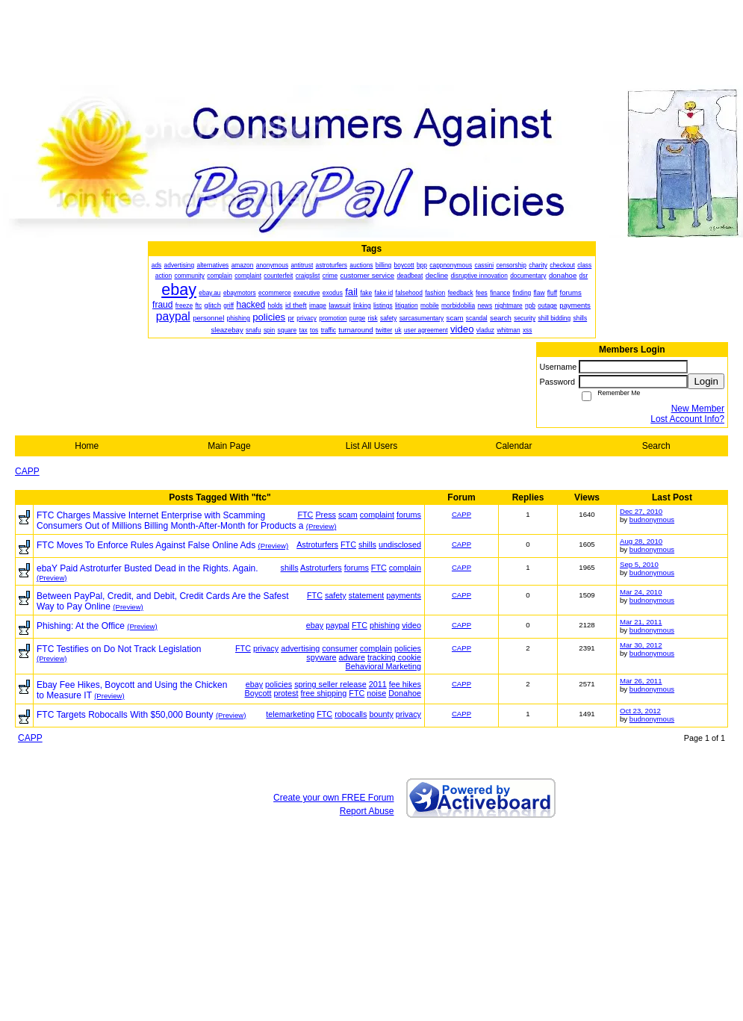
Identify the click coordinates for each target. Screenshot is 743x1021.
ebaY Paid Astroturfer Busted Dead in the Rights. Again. (147, 568)
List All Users (371, 446)
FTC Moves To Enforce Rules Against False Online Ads (146, 545)
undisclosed (400, 544)
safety (335, 595)
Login (706, 381)
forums (409, 514)
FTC (305, 514)
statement (366, 595)
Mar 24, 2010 (641, 592)
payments (403, 595)
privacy (266, 648)
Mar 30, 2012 (641, 645)
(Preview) (321, 526)
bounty (381, 714)
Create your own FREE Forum (333, 797)
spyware (321, 657)
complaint (377, 514)
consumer (339, 648)
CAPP (27, 471)
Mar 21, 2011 (641, 622)
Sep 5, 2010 (639, 564)
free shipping (324, 693)
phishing (385, 625)
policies (407, 648)
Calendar (514, 446)
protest (286, 693)
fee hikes (405, 684)
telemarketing (290, 714)
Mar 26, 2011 (641, 681)
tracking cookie (394, 657)
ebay (314, 625)
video (411, 625)
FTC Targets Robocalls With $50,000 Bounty (125, 715)
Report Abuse (367, 811)
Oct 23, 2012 (640, 711)
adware (352, 657)
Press (325, 514)
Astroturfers (317, 544)
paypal (337, 625)
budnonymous (651, 519)
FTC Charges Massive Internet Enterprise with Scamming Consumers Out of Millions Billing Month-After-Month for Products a (170, 520)
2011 (378, 684)
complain (405, 567)
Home (87, 446)
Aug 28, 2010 (641, 541)
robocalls (351, 714)
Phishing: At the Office (81, 626)
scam (348, 514)
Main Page (229, 446)
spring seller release (330, 684)
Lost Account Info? (687, 419)
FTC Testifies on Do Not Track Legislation (119, 649)
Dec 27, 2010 (641, 511)
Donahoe (404, 693)
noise (376, 693)
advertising (300, 648)
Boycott (258, 693)
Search (656, 446)
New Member (697, 408)
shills (367, 544)
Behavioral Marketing (383, 666)
